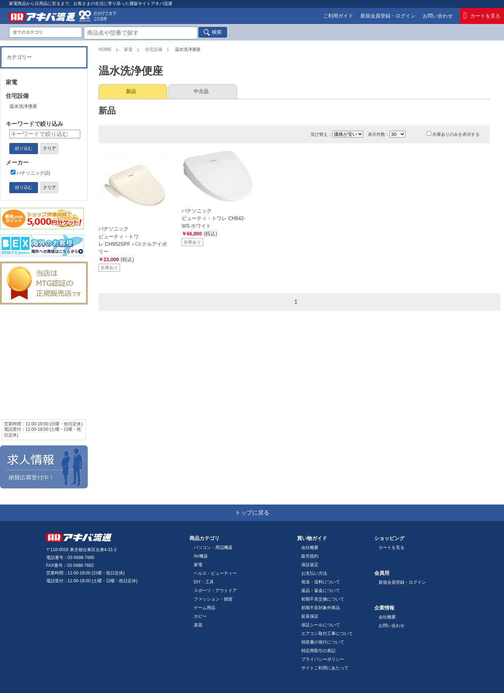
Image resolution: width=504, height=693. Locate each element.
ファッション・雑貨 (213, 599)
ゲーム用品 (204, 607)
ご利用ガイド (338, 16)
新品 (131, 91)
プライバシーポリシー (322, 659)
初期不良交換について (322, 599)
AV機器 (201, 556)
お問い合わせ (438, 16)
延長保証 (309, 616)
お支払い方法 (314, 573)
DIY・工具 (204, 581)
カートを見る (482, 16)
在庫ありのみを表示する (453, 134)
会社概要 (309, 547)
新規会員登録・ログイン (388, 16)
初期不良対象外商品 (320, 607)
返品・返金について (320, 590)
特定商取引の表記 (318, 650)
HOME (105, 49)
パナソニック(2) (30, 173)
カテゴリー (19, 57)
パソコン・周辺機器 (213, 547)
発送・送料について (320, 581)
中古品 (200, 91)
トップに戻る (252, 513)
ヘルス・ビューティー (215, 573)
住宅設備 (153, 49)
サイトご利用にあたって (325, 667)
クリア (49, 148)
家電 (128, 49)
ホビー (200, 616)
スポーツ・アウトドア (215, 590)
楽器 (198, 624)
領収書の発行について (322, 642)
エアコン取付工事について (327, 633)
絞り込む (23, 148)
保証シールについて (320, 624)
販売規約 (309, 556)
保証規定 (309, 564)
